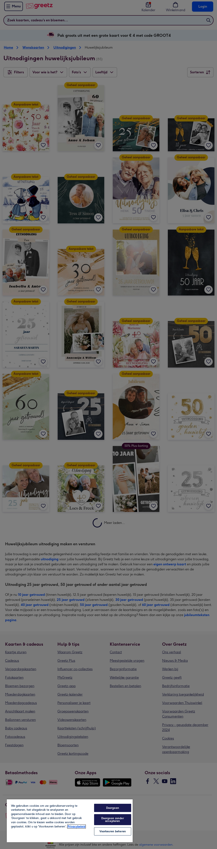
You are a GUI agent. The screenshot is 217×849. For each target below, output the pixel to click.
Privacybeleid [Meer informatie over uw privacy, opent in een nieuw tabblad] (76, 826)
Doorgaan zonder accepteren (112, 820)
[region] (70, 820)
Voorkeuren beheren (112, 831)
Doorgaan (112, 807)
